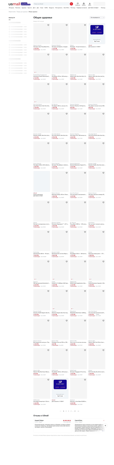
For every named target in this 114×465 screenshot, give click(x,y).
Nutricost (72, 400)
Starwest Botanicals (75, 163)
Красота (30, 7)
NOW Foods (73, 74)
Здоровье (24, 7)
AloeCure (54, 311)
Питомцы (73, 7)
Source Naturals (37, 163)
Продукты (51, 7)
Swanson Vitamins (56, 45)
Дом (38, 7)
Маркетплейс (12, 11)
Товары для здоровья (22, 11)
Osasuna (35, 281)
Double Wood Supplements (40, 74)
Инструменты (58, 7)
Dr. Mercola (54, 104)
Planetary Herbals (56, 222)
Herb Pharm (91, 222)
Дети (34, 7)
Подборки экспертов (82, 7)
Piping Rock (73, 311)
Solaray (72, 45)
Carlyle (53, 281)
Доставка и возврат (93, 7)
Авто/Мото (66, 7)
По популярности (95, 17)
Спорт (41, 7)
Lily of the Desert (37, 104)
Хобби (46, 7)
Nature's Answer (37, 45)
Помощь (103, 7)
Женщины (11, 7)
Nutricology (36, 252)
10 (75, 411)
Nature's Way (92, 74)
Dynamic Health (37, 134)
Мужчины (17, 7)
